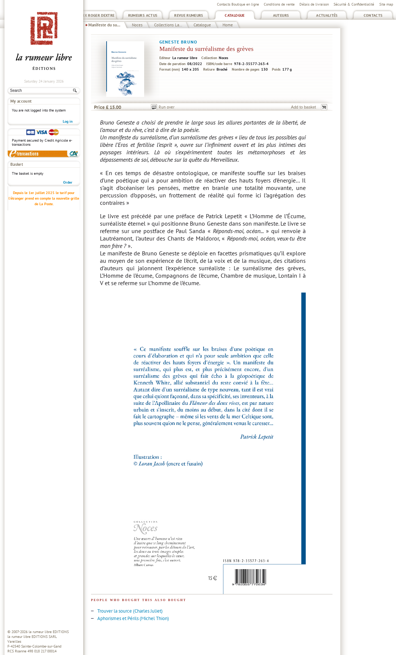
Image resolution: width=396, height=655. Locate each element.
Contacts (373, 15)
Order (67, 182)
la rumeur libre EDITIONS (49, 631)
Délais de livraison (314, 4)
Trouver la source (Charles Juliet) (130, 611)
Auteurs (281, 15)
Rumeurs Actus (143, 15)
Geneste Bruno (178, 42)
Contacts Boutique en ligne (238, 4)
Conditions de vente (279, 4)
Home (228, 25)
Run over (167, 107)
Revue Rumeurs (188, 15)
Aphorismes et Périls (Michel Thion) (133, 618)
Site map (386, 4)
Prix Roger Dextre (96, 15)
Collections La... (168, 25)
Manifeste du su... (104, 25)
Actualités (327, 15)
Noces (137, 25)
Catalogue (234, 15)
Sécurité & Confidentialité (354, 4)
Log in (67, 121)
